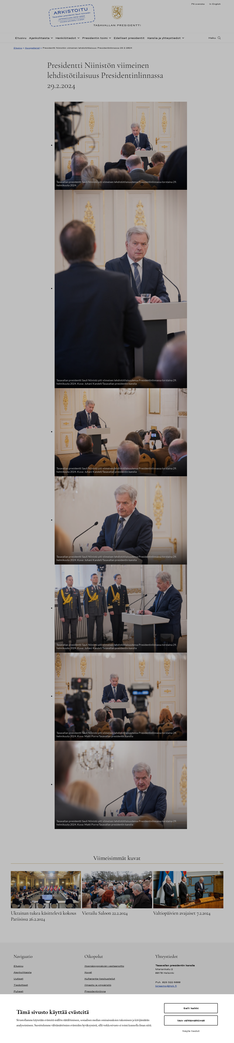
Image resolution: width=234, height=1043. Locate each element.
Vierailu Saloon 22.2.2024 (105, 913)
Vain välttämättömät (191, 1020)
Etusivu (20, 38)
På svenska (198, 4)
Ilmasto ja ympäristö (97, 985)
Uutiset (18, 978)
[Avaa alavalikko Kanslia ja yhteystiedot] (182, 37)
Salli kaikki (191, 1008)
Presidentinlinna (95, 991)
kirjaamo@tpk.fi (166, 985)
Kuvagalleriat (32, 48)
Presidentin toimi (95, 38)
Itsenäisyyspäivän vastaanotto (104, 966)
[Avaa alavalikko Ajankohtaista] (51, 37)
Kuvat (88, 972)
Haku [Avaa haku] (212, 37)
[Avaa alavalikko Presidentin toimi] (109, 37)
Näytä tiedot (191, 1031)
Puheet (18, 991)
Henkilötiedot (65, 38)
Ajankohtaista (39, 38)
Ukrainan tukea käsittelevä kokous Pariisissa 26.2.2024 (43, 916)
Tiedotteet (21, 985)
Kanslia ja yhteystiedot (164, 38)
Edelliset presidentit (129, 38)
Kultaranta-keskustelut (99, 978)
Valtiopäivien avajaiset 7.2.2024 (182, 913)
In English (215, 4)
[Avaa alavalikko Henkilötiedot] (77, 37)
